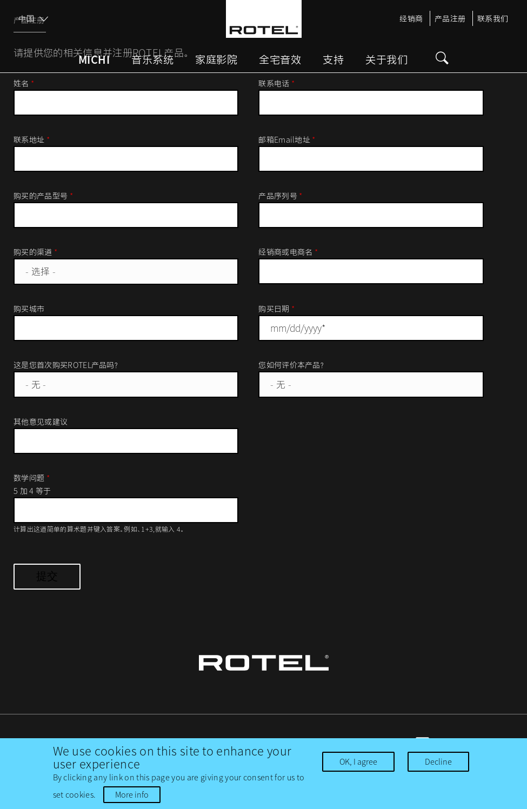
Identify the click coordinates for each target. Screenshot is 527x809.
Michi (94, 60)
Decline (438, 761)
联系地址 (32, 139)
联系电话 (276, 83)
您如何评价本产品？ (291, 364)
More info (132, 794)
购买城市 (29, 308)
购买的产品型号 (43, 195)
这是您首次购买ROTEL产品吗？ (66, 364)
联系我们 (493, 18)
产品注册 (450, 18)
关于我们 (386, 60)
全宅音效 (280, 60)
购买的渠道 (35, 251)
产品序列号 (280, 195)
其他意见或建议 (41, 421)
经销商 (411, 18)
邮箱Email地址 (287, 139)
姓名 (24, 83)
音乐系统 (152, 60)
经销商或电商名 (288, 251)
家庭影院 (216, 60)
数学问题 (32, 477)
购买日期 (276, 308)
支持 (333, 60)
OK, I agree (358, 761)
